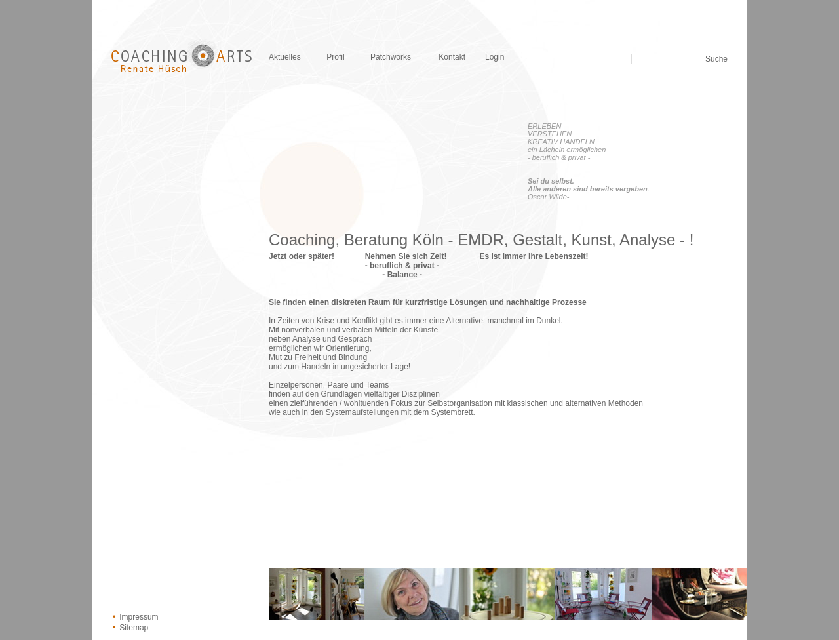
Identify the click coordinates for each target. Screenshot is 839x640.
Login (494, 57)
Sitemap (133, 627)
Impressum (138, 617)
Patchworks (390, 57)
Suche (716, 59)
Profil (335, 57)
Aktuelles (285, 57)
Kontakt (452, 57)
